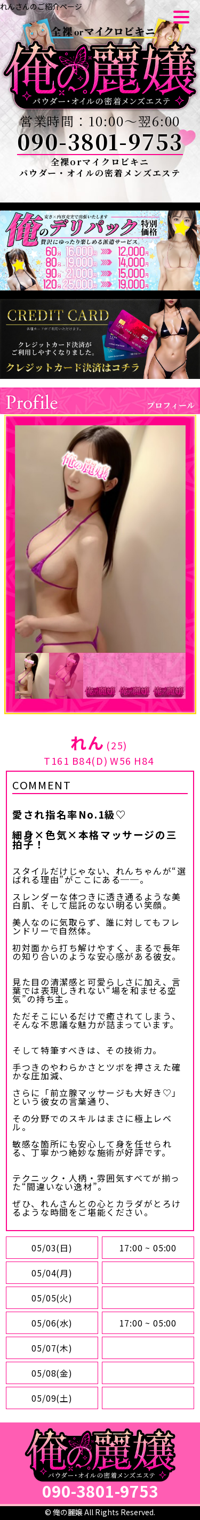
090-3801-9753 (100, 141)
